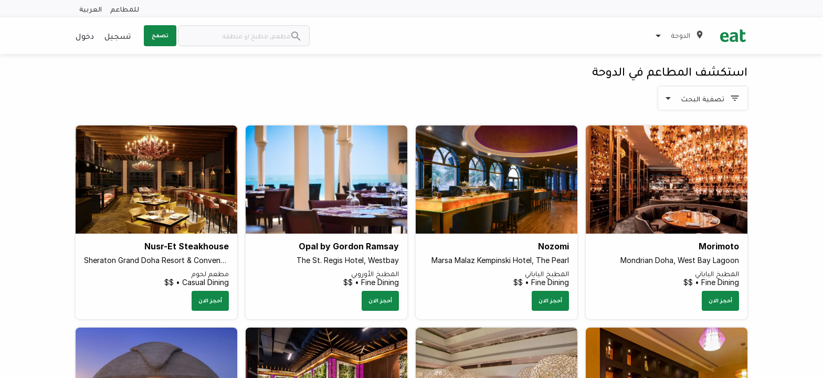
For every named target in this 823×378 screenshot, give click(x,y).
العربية (90, 8)
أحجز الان (720, 300)
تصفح (160, 35)
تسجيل (117, 35)
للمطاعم (124, 8)
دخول (85, 35)
